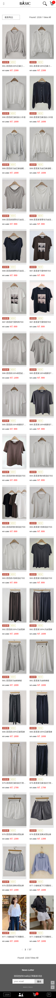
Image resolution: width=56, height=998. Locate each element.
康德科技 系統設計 (28, 987)
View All (47, 17)
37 (30, 949)
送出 (39, 981)
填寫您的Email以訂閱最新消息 (28, 976)
